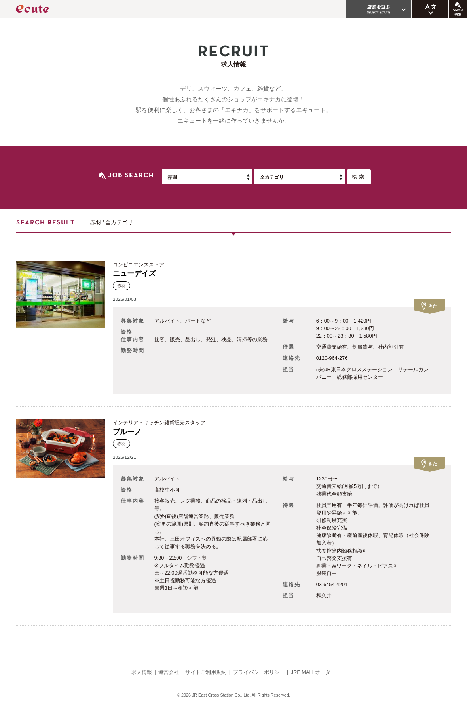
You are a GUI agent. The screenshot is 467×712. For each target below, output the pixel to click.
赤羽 (172, 177)
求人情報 (141, 672)
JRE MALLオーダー (313, 672)
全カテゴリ (272, 177)
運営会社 (168, 672)
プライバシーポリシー (259, 672)
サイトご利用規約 (205, 672)
